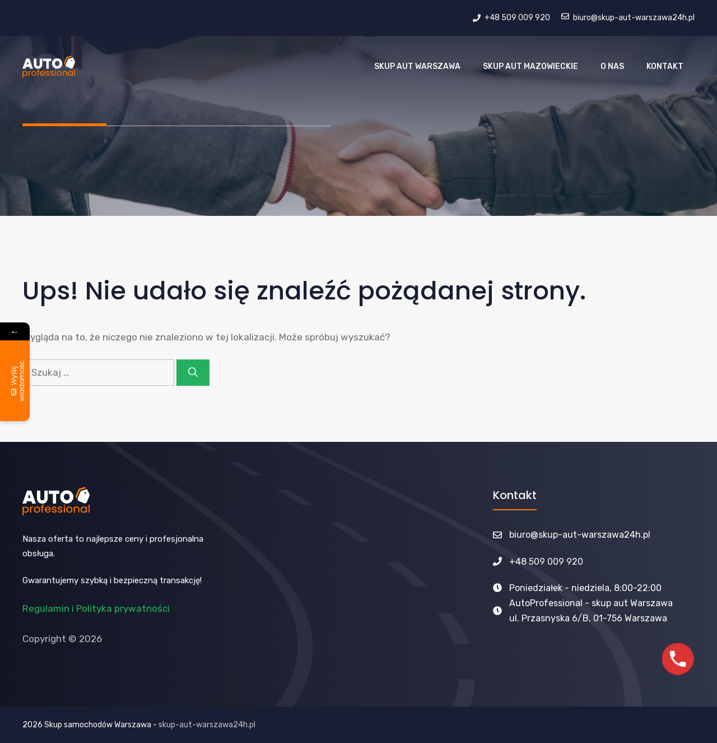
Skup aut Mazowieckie (530, 66)
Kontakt (664, 66)
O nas (612, 66)
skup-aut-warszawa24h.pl (207, 725)
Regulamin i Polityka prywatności (96, 608)
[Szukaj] (192, 372)
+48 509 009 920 (546, 561)
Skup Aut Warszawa (417, 66)
